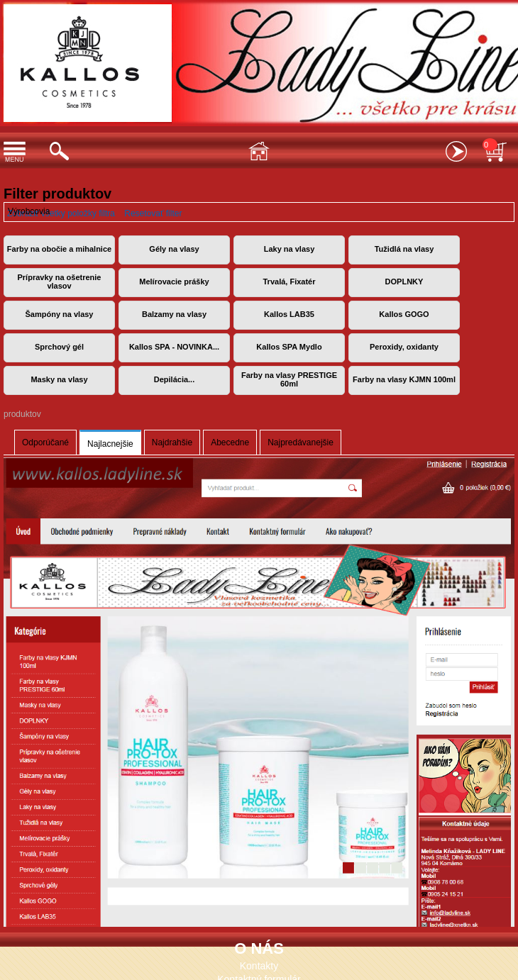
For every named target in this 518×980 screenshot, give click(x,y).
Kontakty (259, 965)
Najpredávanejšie (301, 442)
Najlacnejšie (110, 444)
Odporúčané (45, 442)
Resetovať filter (153, 213)
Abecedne (230, 442)
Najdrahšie (172, 442)
